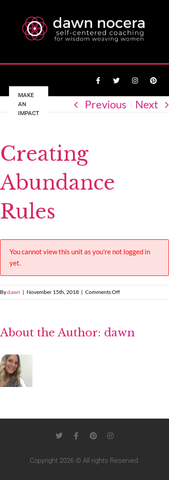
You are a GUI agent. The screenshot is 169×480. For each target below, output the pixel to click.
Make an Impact (28, 104)
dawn (13, 292)
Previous (105, 104)
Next (146, 104)
